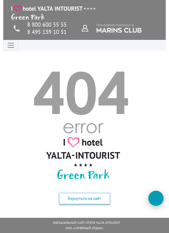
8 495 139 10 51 (47, 32)
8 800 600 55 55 (47, 24)
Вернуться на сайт (84, 198)
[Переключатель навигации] (10, 45)
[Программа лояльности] (88, 27)
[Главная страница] (53, 12)
